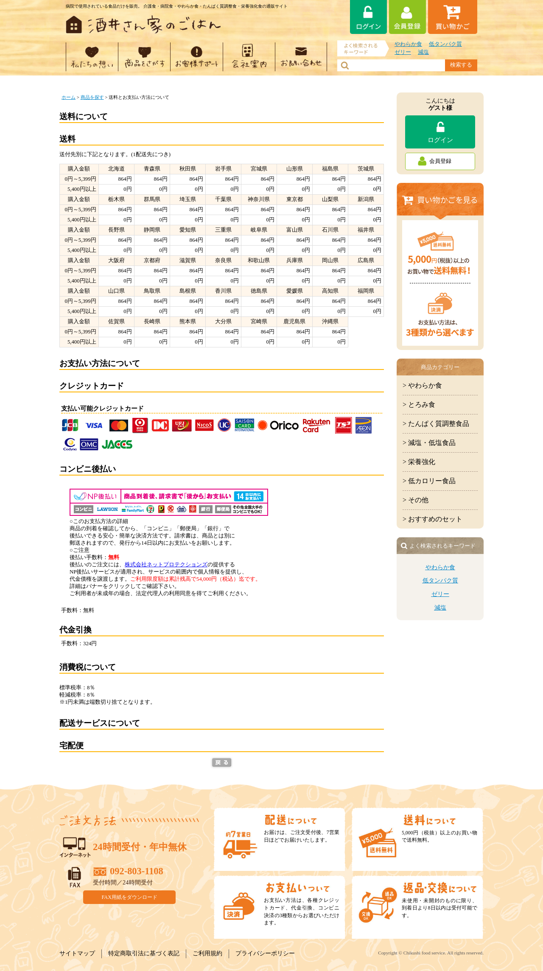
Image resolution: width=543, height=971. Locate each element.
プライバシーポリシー (265, 953)
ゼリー (403, 52)
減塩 (423, 52)
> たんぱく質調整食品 (436, 423)
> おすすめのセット (432, 519)
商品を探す (92, 97)
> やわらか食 (422, 385)
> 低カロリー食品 (429, 480)
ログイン (440, 139)
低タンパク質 (445, 44)
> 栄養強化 (419, 461)
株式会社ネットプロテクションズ (166, 565)
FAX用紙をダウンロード (130, 897)
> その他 (415, 500)
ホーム (69, 97)
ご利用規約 (207, 953)
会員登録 (440, 161)
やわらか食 (408, 44)
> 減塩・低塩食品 (429, 442)
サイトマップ (77, 953)
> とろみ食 (419, 404)
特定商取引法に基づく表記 (143, 953)
